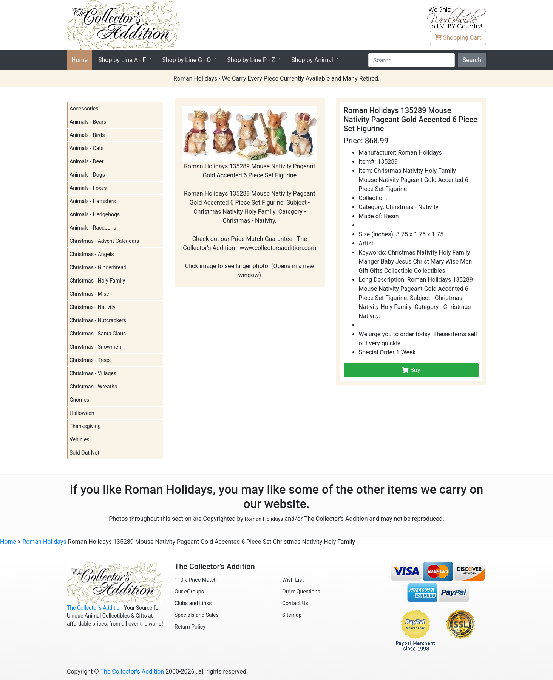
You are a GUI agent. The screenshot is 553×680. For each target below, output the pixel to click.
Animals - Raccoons (93, 228)
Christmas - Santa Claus (98, 334)
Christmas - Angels (92, 254)
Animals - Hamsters (93, 201)
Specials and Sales (197, 615)
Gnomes (79, 400)
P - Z (251, 60)
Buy (411, 370)
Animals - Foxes (88, 188)
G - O (186, 60)
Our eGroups (189, 591)
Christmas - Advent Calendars (104, 241)
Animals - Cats (86, 148)
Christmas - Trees (90, 360)
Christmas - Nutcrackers (98, 320)
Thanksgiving (85, 426)
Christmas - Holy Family (97, 281)
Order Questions (301, 591)
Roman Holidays (264, 519)
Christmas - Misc (89, 294)
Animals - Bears (88, 122)
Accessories (84, 109)
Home (79, 60)
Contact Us (295, 603)
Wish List (293, 580)
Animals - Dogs (87, 175)
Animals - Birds (87, 135)
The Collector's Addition (95, 608)
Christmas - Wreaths (93, 386)
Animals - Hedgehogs (95, 214)
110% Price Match (196, 580)
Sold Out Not (84, 453)
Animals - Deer (86, 161)
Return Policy (190, 627)
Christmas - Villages (93, 373)
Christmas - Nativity (93, 307)
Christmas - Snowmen (95, 347)
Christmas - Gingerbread (98, 267)
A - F (122, 60)
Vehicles (80, 439)
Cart (458, 37)
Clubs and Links (193, 603)
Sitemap (291, 615)
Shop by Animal (312, 60)
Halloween (82, 413)
